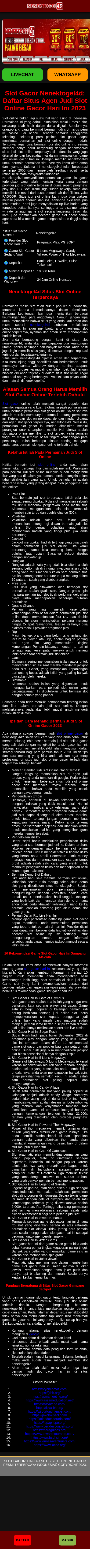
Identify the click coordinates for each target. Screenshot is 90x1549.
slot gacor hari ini (37, 969)
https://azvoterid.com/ (49, 1404)
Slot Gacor (14, 1461)
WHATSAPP (67, 74)
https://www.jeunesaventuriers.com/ (49, 1441)
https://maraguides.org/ (49, 1430)
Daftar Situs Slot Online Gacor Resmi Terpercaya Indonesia (44, 1463)
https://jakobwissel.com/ (49, 1415)
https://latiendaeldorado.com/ (50, 1419)
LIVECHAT (22, 74)
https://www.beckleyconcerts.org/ (50, 1426)
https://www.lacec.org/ (49, 1445)
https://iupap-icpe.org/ (49, 1422)
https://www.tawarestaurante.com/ (49, 1434)
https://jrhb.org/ (50, 1393)
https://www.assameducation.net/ (50, 1400)
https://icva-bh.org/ (49, 1408)
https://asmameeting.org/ (50, 1396)
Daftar (22, 1540)
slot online (46, 464)
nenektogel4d (40, 325)
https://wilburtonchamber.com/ (50, 1411)
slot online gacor (70, 733)
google (34, 1334)
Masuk (67, 1540)
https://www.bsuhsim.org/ (50, 1437)
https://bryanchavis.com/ (49, 1389)
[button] (10, 41)
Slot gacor (10, 403)
